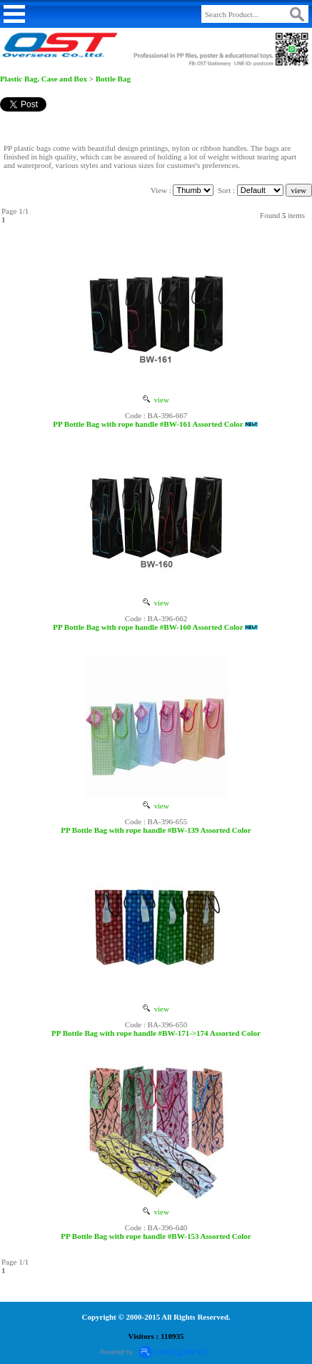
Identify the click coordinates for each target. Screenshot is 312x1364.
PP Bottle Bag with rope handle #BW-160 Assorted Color (148, 627)
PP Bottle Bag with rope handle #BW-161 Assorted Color (148, 424)
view (156, 399)
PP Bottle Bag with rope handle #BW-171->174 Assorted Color (156, 1033)
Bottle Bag (113, 78)
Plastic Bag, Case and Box (43, 78)
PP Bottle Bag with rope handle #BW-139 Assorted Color (156, 830)
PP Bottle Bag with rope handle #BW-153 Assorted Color (156, 1236)
